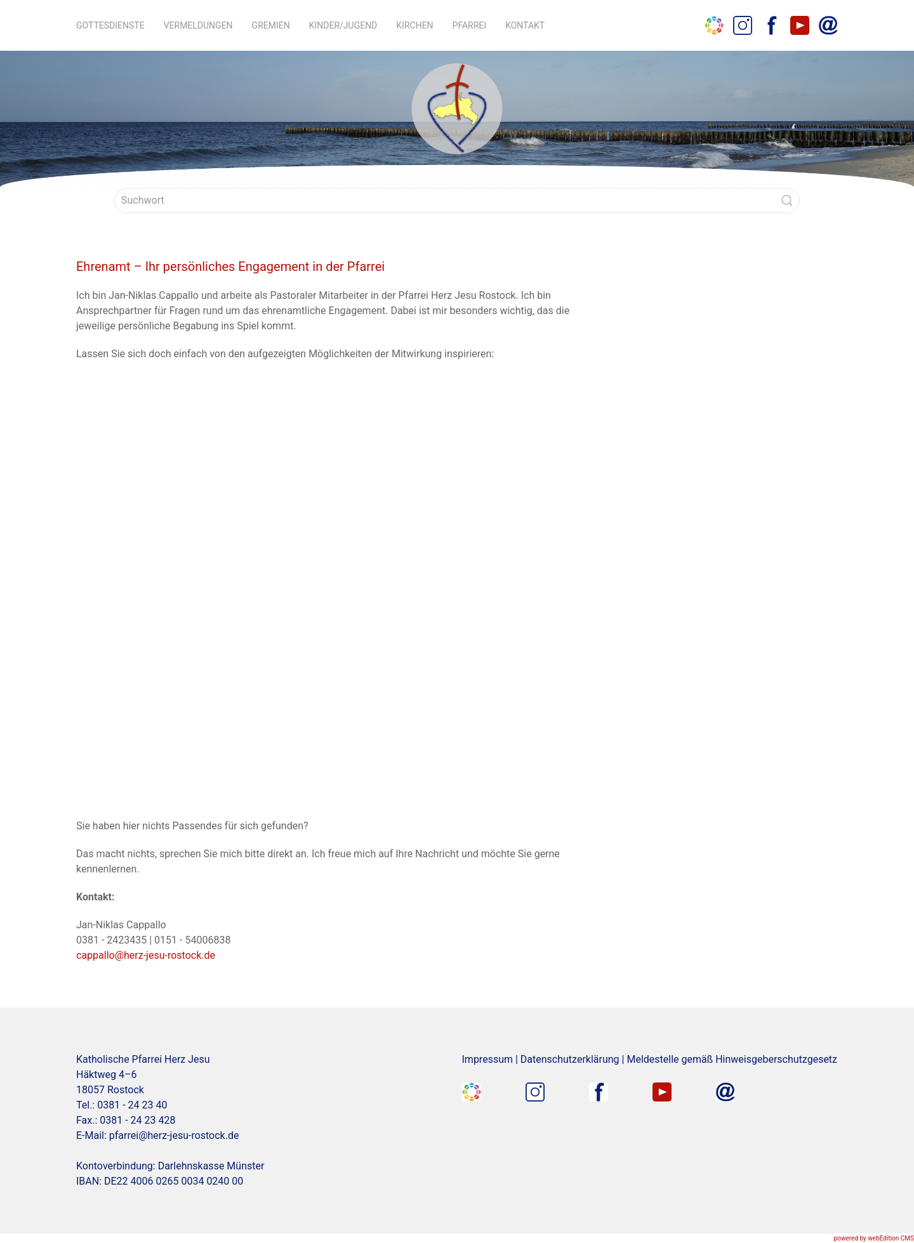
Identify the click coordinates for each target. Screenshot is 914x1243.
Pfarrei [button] (470, 25)
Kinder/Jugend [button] (343, 25)
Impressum (487, 1059)
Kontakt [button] (525, 25)
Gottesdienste (110, 25)
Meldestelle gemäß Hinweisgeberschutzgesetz (731, 1059)
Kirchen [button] (414, 25)
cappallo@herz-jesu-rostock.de (145, 955)
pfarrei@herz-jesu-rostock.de (174, 1135)
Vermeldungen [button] (198, 25)
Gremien (271, 25)
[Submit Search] (787, 200)
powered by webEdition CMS (874, 1238)
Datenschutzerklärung (569, 1059)
